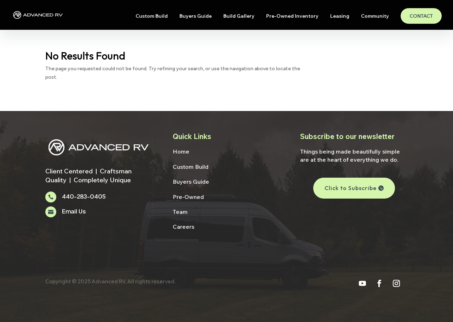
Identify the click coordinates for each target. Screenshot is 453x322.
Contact (421, 16)
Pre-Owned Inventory (292, 16)
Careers (183, 226)
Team (180, 211)
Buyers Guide (195, 16)
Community (375, 16)
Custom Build (152, 16)
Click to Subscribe (351, 187)
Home (181, 151)
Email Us (74, 212)
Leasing (339, 16)
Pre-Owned (188, 196)
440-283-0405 (83, 197)
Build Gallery (238, 16)
